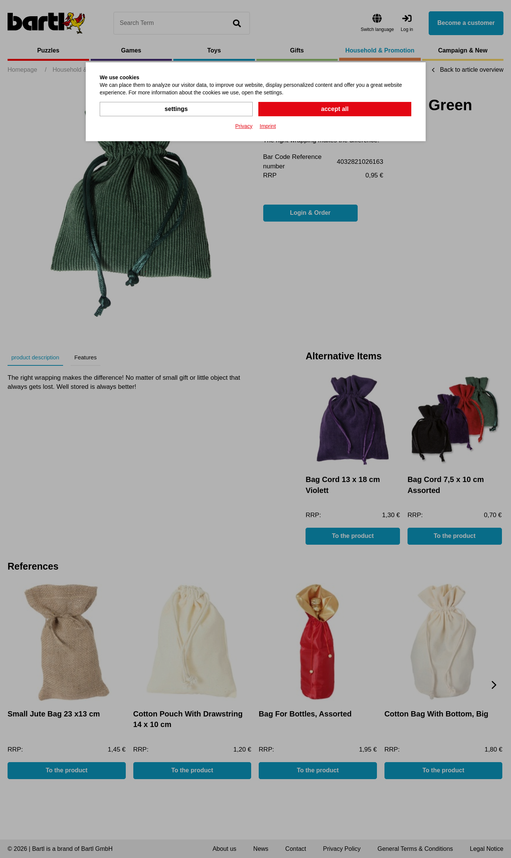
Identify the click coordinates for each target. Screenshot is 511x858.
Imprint (268, 126)
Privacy (244, 126)
